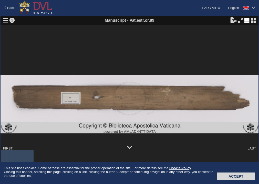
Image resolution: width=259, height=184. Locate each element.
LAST (251, 148)
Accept (236, 176)
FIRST (8, 148)
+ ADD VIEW (211, 8)
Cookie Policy (180, 168)
